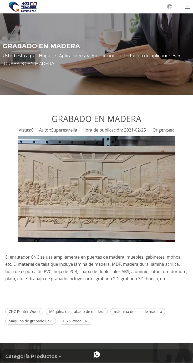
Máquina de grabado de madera (76, 311)
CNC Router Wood (24, 311)
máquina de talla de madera (138, 311)
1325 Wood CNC (76, 320)
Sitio (170, 130)
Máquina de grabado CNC (31, 320)
